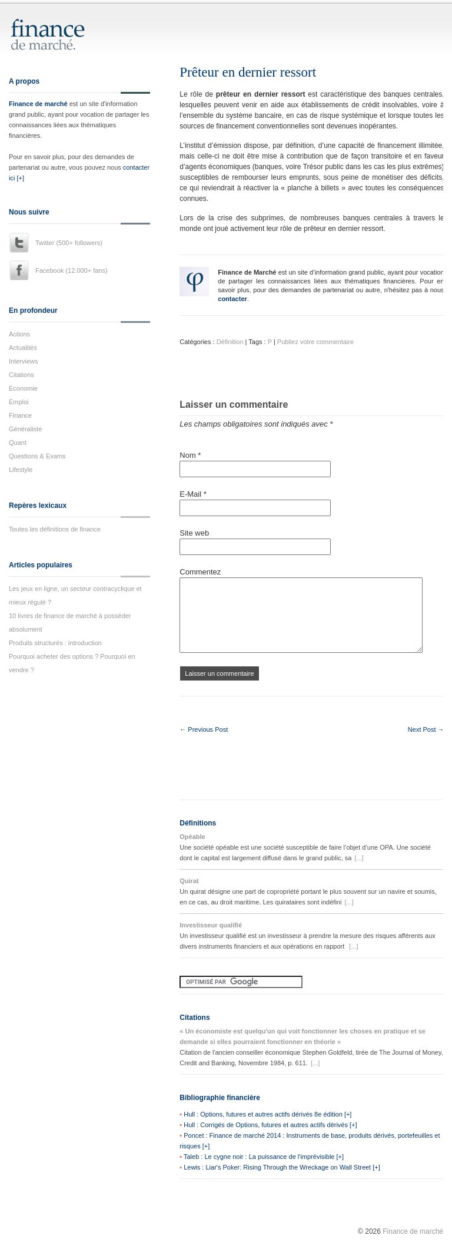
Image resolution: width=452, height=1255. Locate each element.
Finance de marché (38, 103)
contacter (232, 298)
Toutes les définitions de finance (55, 529)
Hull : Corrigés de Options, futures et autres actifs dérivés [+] (270, 1124)
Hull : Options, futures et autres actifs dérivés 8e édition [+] (267, 1114)
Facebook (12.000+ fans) (71, 270)
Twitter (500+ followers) (68, 242)
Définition (230, 341)
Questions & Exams (37, 456)
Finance (20, 415)
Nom (190, 455)
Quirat (189, 880)
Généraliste (25, 428)
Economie (23, 388)
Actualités (23, 347)
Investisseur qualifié (211, 925)
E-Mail (193, 494)
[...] (358, 857)
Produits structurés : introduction (55, 642)
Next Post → (426, 729)
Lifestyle (20, 469)
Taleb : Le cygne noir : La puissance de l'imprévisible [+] (264, 1156)
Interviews (23, 361)
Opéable (192, 836)
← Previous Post (204, 729)
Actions (19, 334)
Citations (21, 374)
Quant (17, 442)
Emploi (19, 401)
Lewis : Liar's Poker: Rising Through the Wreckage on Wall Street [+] (282, 1167)
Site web (194, 533)
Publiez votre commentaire (315, 341)
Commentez (200, 571)
